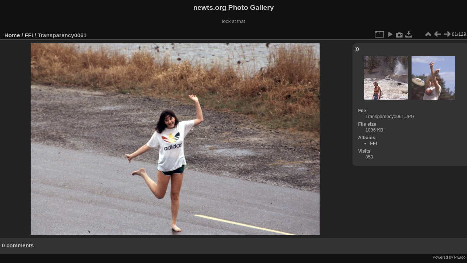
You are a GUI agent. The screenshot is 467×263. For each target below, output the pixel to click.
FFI (29, 35)
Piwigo (460, 257)
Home (12, 35)
